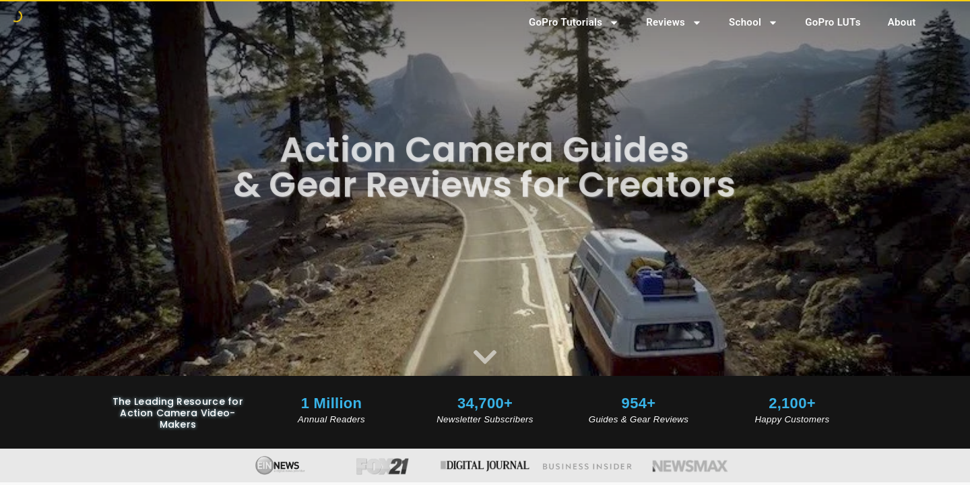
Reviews (674, 22)
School (753, 22)
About (902, 22)
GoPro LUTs (833, 22)
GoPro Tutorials (574, 22)
